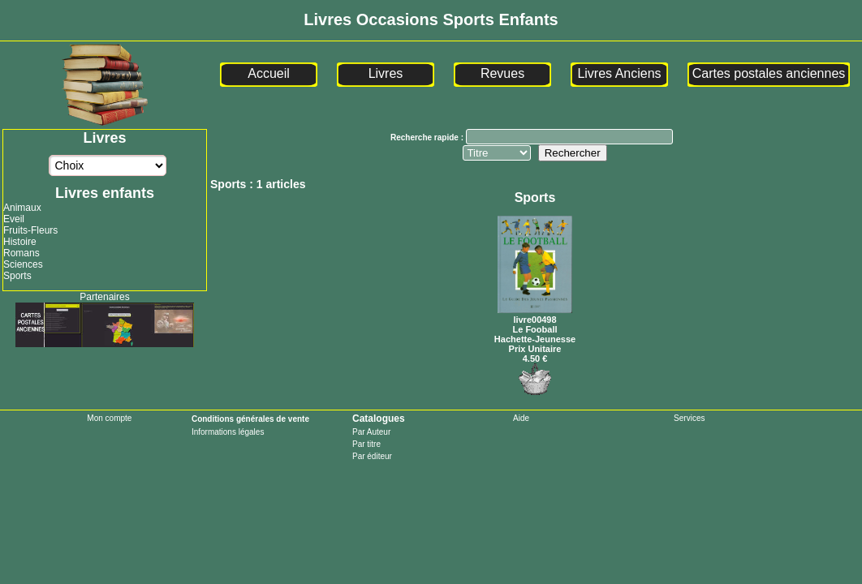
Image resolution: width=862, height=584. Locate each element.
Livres (386, 73)
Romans (21, 253)
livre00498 (535, 314)
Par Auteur (371, 431)
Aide (521, 418)
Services (689, 418)
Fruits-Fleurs (30, 230)
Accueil (269, 73)
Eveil (13, 219)
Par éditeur (372, 456)
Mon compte (109, 418)
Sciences (23, 264)
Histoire (20, 241)
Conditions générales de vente (250, 418)
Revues (502, 73)
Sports (17, 275)
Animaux (22, 207)
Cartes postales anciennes (769, 73)
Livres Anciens (619, 73)
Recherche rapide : (428, 137)
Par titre (366, 444)
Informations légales (228, 431)
